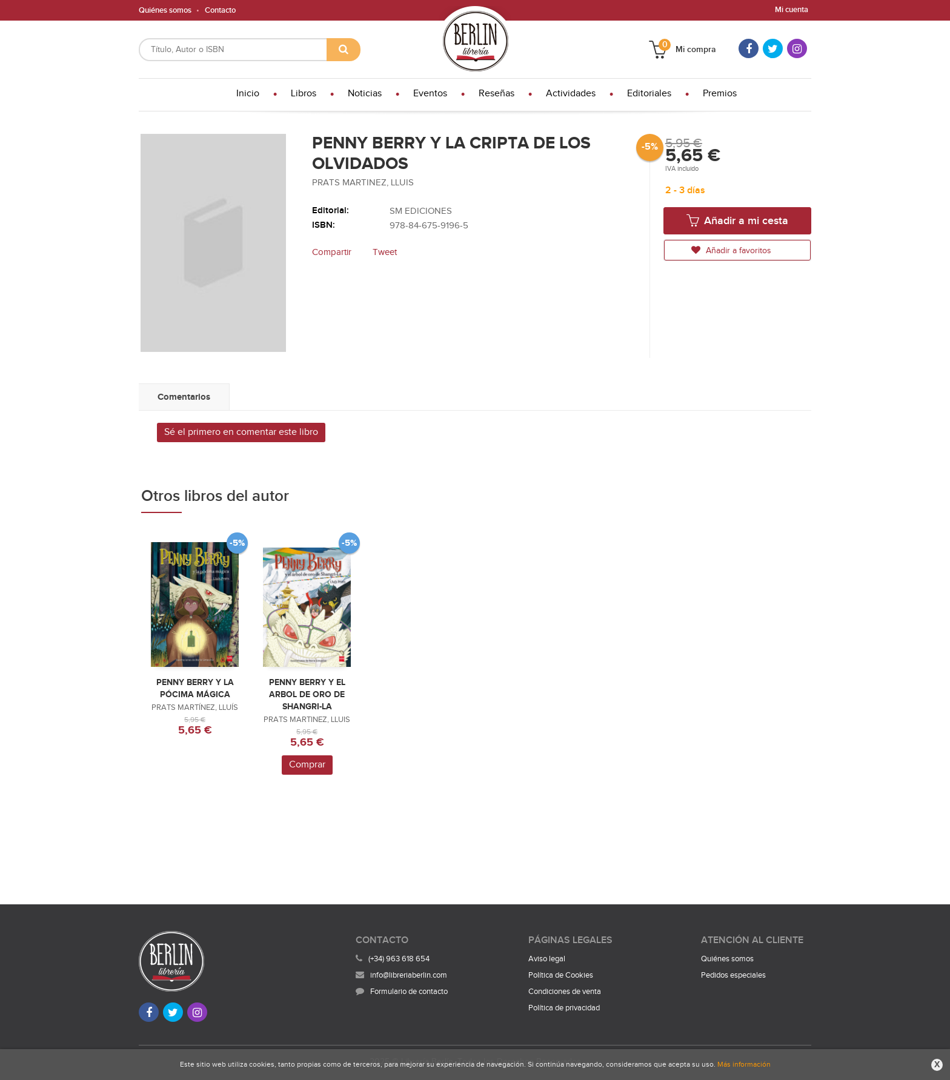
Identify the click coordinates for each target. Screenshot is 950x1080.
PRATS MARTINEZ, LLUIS (363, 182)
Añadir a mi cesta (737, 220)
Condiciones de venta (564, 991)
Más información (744, 1064)
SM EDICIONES (421, 211)
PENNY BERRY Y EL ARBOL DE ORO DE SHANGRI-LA (307, 694)
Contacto (220, 10)
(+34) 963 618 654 (399, 959)
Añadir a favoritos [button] (731, 250)
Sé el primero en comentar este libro (241, 432)
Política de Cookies (560, 975)
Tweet (385, 252)
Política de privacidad (564, 1008)
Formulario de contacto (402, 991)
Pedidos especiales (733, 975)
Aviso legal (546, 959)
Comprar (307, 764)
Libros (303, 93)
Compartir (331, 252)
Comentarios (184, 397)
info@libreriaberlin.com (401, 975)
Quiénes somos (165, 10)
